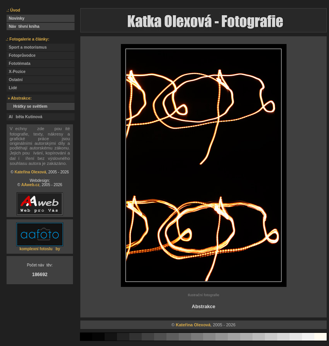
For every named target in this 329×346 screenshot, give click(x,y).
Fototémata (19, 63)
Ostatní (15, 80)
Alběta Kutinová (24, 117)
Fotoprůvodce (21, 55)
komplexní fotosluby (39, 249)
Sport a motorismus (27, 47)
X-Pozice (16, 72)
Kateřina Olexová (30, 172)
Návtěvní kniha (23, 26)
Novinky (15, 18)
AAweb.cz (30, 185)
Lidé (12, 88)
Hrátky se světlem (27, 106)
